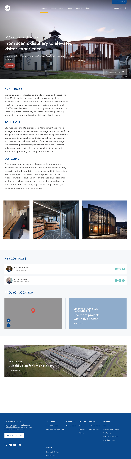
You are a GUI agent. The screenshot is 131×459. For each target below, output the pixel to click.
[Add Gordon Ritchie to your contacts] (116, 269)
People (61, 8)
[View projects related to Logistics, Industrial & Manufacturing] (78, 324)
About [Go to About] (49, 447)
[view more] (115, 72)
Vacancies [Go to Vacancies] (106, 426)
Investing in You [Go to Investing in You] (109, 440)
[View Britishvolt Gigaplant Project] (15, 371)
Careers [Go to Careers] (107, 421)
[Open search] (126, 8)
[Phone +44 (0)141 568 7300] (119, 269)
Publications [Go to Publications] (50, 455)
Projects (44, 8)
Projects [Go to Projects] (50, 421)
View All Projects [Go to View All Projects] (52, 426)
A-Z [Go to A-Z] (80, 426)
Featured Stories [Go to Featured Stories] (95, 426)
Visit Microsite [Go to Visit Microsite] (71, 426)
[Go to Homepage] (7, 9)
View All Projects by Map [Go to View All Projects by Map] (55, 429)
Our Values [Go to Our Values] (107, 433)
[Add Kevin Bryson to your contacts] (116, 280)
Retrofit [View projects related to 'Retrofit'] (10, 66)
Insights (53, 8)
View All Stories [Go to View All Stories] (94, 429)
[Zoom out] (8, 325)
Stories (70, 8)
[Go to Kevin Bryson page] (17, 280)
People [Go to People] (82, 421)
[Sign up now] (14, 435)
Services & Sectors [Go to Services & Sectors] (52, 452)
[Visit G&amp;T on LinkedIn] (10, 445)
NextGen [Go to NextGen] (82, 429)
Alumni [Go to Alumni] (81, 433)
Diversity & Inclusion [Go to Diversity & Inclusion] (110, 436)
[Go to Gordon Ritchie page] (17, 269)
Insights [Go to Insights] (70, 421)
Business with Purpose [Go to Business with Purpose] (111, 429)
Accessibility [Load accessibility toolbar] (119, 1)
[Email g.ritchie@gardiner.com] (123, 269)
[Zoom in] (8, 320)
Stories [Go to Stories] (93, 421)
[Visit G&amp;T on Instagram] (19, 445)
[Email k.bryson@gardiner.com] (123, 280)
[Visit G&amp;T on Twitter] (5, 445)
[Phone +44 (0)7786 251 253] (119, 280)
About (87, 8)
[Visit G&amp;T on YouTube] (14, 445)
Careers (79, 8)
